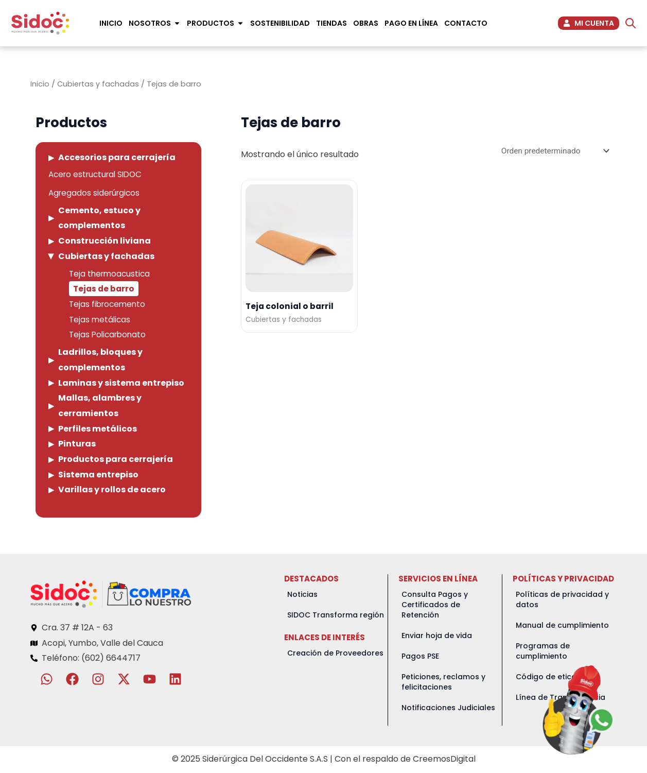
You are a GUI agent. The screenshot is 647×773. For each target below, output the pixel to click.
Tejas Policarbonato (109, 336)
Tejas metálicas (100, 321)
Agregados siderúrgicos (96, 194)
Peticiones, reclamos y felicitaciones (443, 683)
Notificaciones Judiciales (448, 708)
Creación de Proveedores (335, 654)
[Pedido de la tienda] (552, 151)
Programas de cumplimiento (543, 652)
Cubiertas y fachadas (98, 84)
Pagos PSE (420, 657)
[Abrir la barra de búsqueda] (630, 23)
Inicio (39, 84)
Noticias (302, 595)
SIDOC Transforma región (335, 616)
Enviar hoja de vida (436, 636)
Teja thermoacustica (111, 275)
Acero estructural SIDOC (98, 175)
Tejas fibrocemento (109, 305)
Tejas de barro (104, 290)
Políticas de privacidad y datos (562, 600)
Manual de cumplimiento (562, 626)
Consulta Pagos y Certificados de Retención (434, 605)
